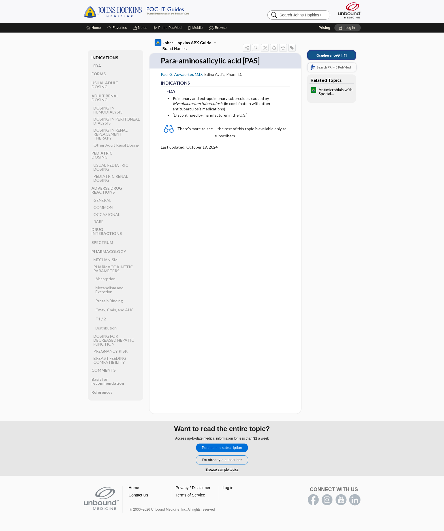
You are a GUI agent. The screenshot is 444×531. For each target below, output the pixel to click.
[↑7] (331, 55)
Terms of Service (190, 495)
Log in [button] (228, 487)
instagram (327, 500)
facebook (313, 500)
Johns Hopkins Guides (154, 11)
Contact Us (138, 495)
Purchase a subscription (222, 448)
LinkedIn (354, 500)
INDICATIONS (104, 57)
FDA (97, 65)
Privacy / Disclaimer (193, 487)
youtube (341, 500)
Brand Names (175, 48)
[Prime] (167, 28)
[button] (218, 28)
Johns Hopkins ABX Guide (183, 42)
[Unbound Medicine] (349, 10)
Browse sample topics (222, 470)
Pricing (324, 28)
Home (134, 487)
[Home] (93, 28)
